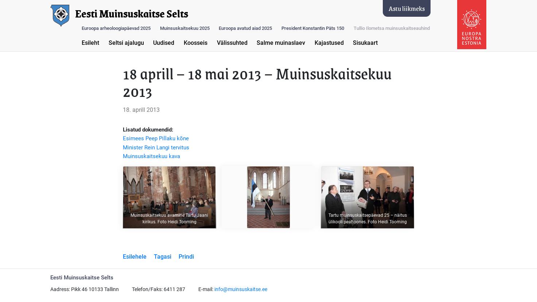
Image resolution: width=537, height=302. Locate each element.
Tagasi (162, 256)
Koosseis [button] (195, 42)
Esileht (90, 42)
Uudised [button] (163, 42)
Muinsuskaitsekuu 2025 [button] (185, 28)
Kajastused (329, 42)
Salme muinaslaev (281, 42)
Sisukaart (365, 42)
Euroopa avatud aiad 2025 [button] (245, 28)
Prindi (186, 256)
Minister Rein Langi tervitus (156, 147)
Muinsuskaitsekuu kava (151, 156)
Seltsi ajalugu (126, 42)
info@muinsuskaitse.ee (240, 289)
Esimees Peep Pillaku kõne (156, 138)
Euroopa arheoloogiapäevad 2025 (116, 28)
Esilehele (135, 256)
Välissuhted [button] (232, 42)
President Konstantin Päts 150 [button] (312, 28)
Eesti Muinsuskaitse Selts (131, 14)
